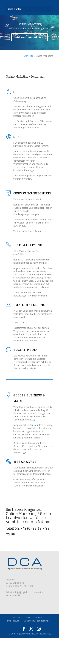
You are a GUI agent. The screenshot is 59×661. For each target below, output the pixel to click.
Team (27, 617)
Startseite (28, 55)
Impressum (13, 620)
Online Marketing (30, 24)
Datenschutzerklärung (36, 620)
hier (46, 231)
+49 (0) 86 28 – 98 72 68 (28, 531)
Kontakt (39, 617)
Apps (32, 424)
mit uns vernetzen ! (29, 37)
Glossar (16, 617)
